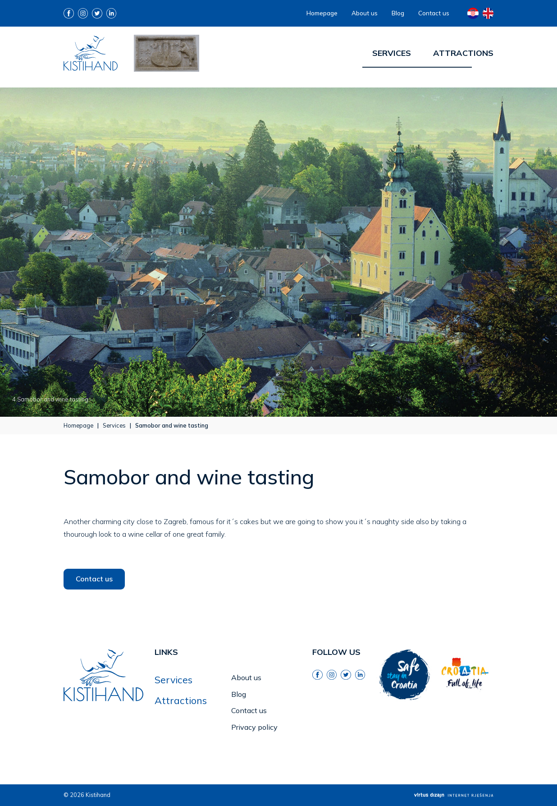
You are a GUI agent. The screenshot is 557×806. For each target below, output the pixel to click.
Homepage (322, 13)
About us (365, 13)
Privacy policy (254, 727)
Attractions (463, 53)
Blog (398, 13)
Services (391, 53)
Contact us (433, 13)
